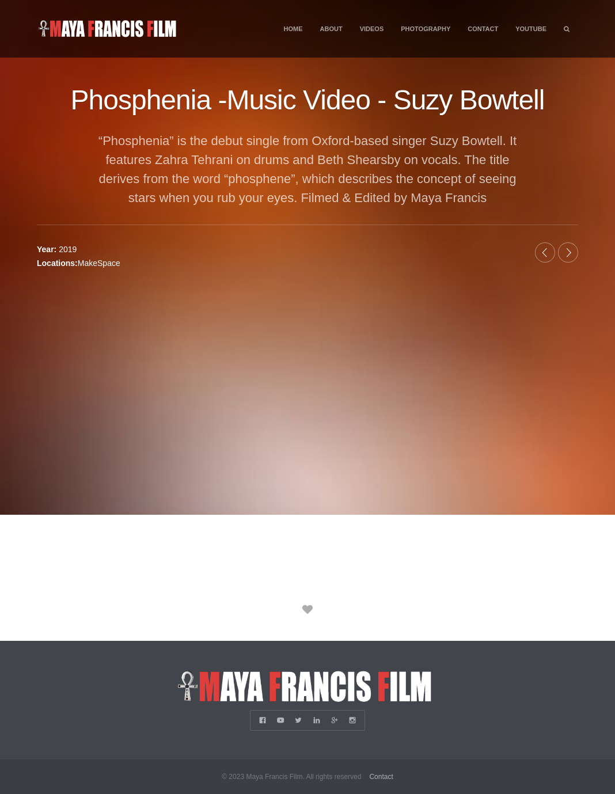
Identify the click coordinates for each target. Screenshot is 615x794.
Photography (425, 28)
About (331, 28)
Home (293, 28)
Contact (483, 28)
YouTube (530, 28)
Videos (372, 28)
